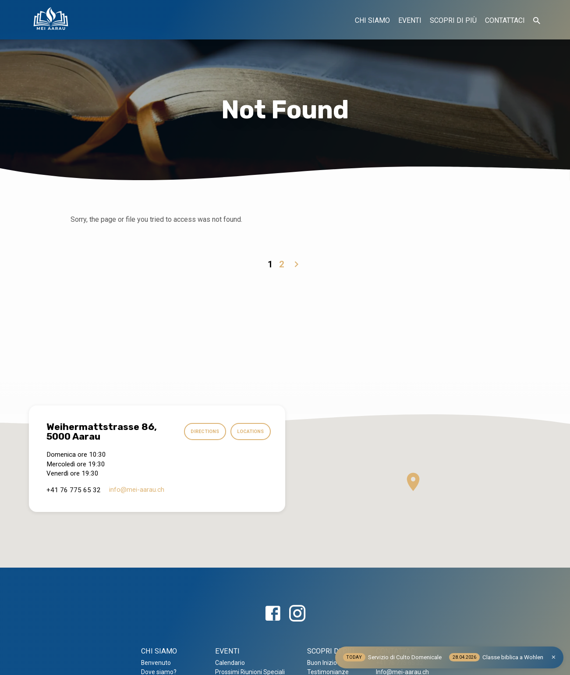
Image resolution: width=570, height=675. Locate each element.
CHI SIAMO (372, 20)
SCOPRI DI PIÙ (453, 20)
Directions (201, 432)
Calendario (230, 662)
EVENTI (409, 20)
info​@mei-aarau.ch (136, 490)
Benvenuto (156, 662)
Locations (250, 432)
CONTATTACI (505, 20)
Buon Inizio (322, 662)
